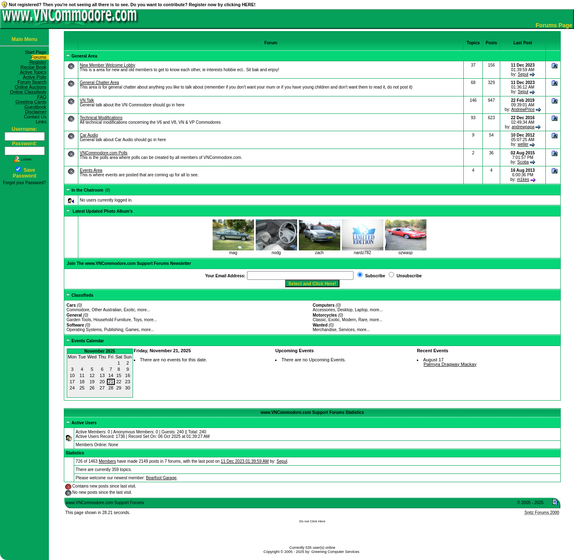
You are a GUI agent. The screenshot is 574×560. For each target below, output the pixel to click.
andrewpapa (522, 127)
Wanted (320, 325)
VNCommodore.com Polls (104, 153)
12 (92, 375)
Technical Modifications (101, 117)
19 (92, 381)
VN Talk (87, 100)
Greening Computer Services (335, 552)
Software (75, 325)
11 (82, 375)
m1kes (523, 179)
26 (92, 387)
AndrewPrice (523, 109)
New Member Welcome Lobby (108, 65)
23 (127, 381)
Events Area (91, 170)
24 (72, 387)
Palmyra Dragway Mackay (450, 364)
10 (72, 375)
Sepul (523, 74)
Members (107, 461)
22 (118, 381)
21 (110, 381)
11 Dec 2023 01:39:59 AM (245, 461)
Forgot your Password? (24, 182)
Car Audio (89, 135)
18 (82, 381)
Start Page (37, 52)
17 (72, 381)
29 (118, 387)
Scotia (523, 162)
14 (110, 375)
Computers (324, 305)
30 (127, 387)
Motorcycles (325, 315)
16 (127, 375)
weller (523, 144)
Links (42, 121)
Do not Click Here (312, 521)
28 (110, 387)
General (74, 315)
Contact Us (36, 116)
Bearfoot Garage (161, 478)
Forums (40, 57)
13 (101, 375)
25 (82, 387)
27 (101, 387)
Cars (71, 305)
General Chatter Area (99, 82)
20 (101, 381)
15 (118, 375)
